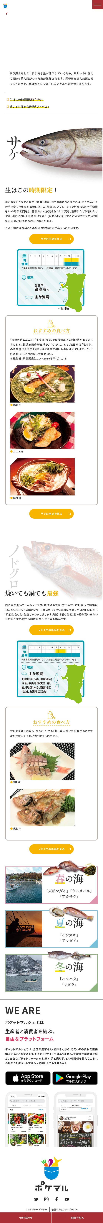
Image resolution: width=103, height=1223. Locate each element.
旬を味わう (25, 1217)
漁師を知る (77, 1217)
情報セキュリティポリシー (64, 1209)
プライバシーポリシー (36, 1209)
